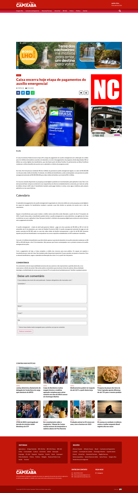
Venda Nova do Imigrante (80, 459)
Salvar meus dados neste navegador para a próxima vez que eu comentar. (42, 327)
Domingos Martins (99, 451)
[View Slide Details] (69, 55)
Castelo (75, 451)
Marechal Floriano (47, 11)
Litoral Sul (57, 11)
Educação (55, 451)
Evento (47, 454)
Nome (20, 306)
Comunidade (28, 451)
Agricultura (22, 449)
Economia (43, 451)
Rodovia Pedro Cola (54, 457)
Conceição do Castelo (85, 451)
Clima (20, 451)
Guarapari (59, 454)
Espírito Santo (111, 451)
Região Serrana (103, 454)
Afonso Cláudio (77, 449)
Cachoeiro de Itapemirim (32, 11)
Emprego (21, 454)
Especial (34, 454)
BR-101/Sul (41, 449)
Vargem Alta (19, 11)
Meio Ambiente (23, 457)
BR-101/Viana (51, 449)
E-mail (20, 313)
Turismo (26, 459)
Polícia (71, 11)
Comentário (22, 283)
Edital (49, 451)
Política (78, 11)
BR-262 (65, 11)
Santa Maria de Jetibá (91, 457)
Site (19, 320)
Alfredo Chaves (88, 449)
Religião (44, 457)
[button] (120, 11)
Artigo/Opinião (31, 449)
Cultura (35, 451)
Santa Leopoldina (78, 457)
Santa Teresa (103, 457)
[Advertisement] (69, 26)
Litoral (75, 454)
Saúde (20, 459)
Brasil (96, 449)
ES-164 (28, 454)
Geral (53, 454)
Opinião (85, 11)
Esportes (41, 454)
